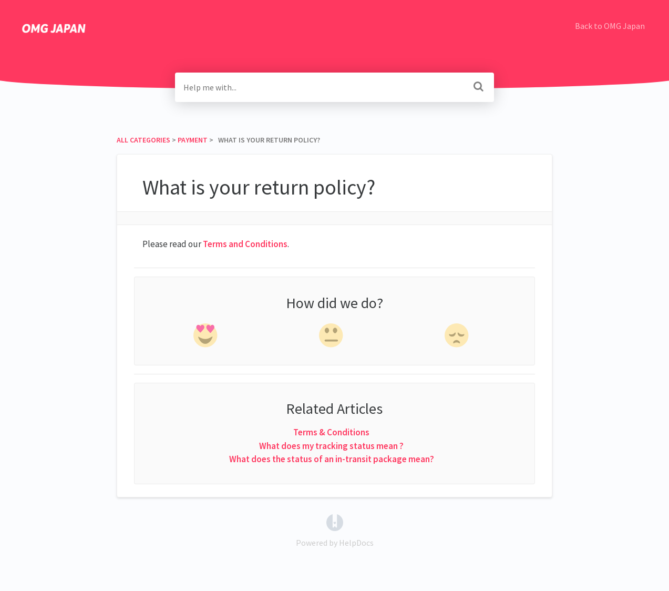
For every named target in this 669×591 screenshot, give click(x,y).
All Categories (143, 140)
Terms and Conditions (245, 244)
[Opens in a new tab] (334, 521)
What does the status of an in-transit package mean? (331, 459)
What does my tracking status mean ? (331, 446)
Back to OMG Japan (610, 26)
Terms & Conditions (331, 432)
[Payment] (193, 140)
